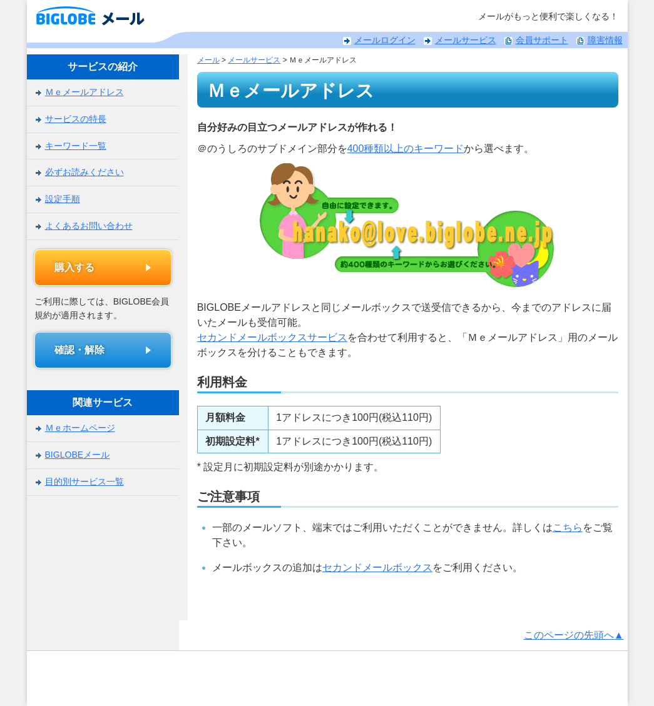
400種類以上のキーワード (395, 148)
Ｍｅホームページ (80, 428)
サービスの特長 (75, 119)
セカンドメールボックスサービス (261, 337)
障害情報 (605, 40)
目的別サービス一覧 (84, 482)
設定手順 (62, 198)
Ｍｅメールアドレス (84, 92)
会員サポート (542, 40)
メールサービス (465, 40)
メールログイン (385, 40)
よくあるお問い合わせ (89, 225)
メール (197, 60)
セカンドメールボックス (367, 567)
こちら (557, 527)
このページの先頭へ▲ (574, 635)
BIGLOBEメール (78, 455)
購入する (75, 267)
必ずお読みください (84, 172)
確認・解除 (80, 350)
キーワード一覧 (75, 145)
